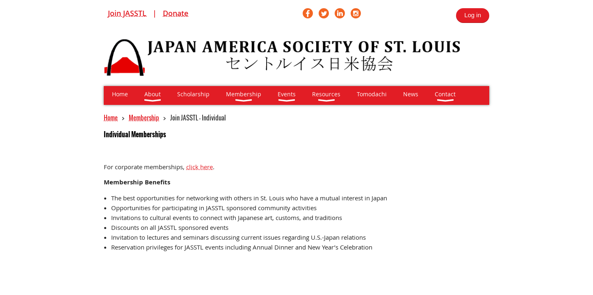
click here (199, 167)
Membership (144, 117)
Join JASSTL (127, 13)
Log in (472, 14)
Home (111, 117)
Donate (175, 13)
